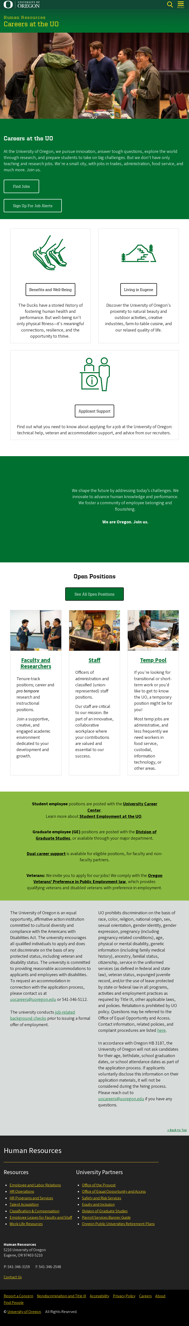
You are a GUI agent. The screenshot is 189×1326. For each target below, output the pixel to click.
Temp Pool (153, 660)
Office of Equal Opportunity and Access (114, 1191)
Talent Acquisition (24, 1204)
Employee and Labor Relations (35, 1185)
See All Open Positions (94, 594)
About (160, 1296)
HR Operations (22, 1191)
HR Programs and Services (31, 1198)
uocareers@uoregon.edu (33, 999)
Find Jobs (21, 186)
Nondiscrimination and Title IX (61, 1296)
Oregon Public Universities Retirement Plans (118, 1224)
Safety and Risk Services (101, 1198)
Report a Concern (18, 1296)
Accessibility (99, 1296)
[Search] (170, 4)
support (46, 854)
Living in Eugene (138, 289)
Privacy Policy (124, 1296)
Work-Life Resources (26, 1224)
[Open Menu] (181, 4)
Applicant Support (94, 411)
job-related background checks (42, 1015)
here (161, 1030)
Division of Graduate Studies (104, 1211)
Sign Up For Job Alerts (32, 205)
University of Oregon (24, 1311)
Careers (145, 1296)
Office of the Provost (99, 1185)
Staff (94, 660)
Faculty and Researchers (35, 663)
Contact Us (13, 1277)
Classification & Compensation (34, 1211)
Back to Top (178, 1130)
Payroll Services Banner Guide (106, 1217)
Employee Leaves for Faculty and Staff (41, 1217)
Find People (14, 1302)
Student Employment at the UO (110, 816)
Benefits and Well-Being (50, 289)
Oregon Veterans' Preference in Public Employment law (97, 879)
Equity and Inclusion (98, 1204)
